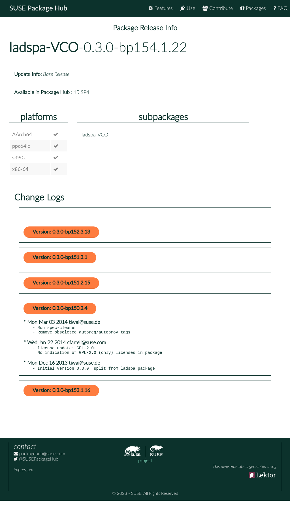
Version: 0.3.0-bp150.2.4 (60, 308)
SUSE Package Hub (38, 8)
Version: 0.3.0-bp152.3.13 (61, 232)
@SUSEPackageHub (36, 463)
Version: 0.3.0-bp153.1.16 (61, 394)
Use (187, 8)
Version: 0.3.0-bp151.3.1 (60, 257)
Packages (253, 8)
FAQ (280, 8)
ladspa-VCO (43, 48)
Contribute (217, 8)
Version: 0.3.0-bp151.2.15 (61, 283)
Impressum (23, 474)
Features (161, 8)
